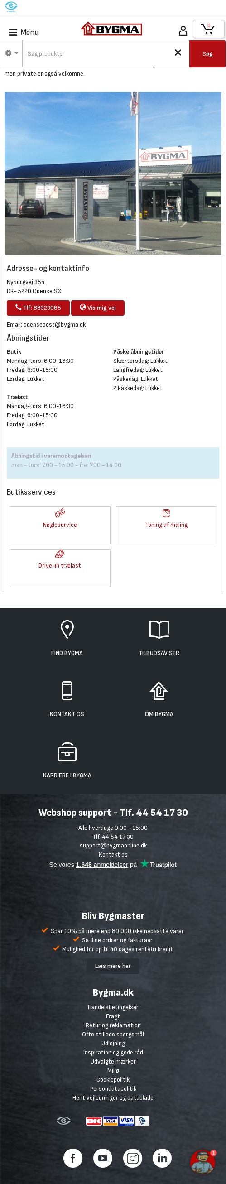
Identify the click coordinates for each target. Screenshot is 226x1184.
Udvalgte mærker (113, 1061)
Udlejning (113, 1043)
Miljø (113, 1070)
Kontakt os (113, 854)
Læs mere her (113, 966)
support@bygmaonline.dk (113, 845)
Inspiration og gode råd (113, 1052)
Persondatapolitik (113, 1089)
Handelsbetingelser (113, 1007)
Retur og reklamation (113, 1025)
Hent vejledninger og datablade (113, 1098)
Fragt (113, 1016)
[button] (60, 513)
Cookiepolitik (113, 1079)
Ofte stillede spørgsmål (113, 1034)
